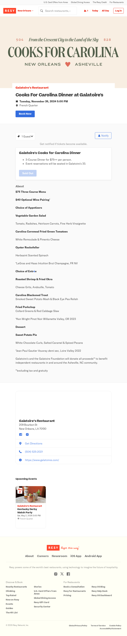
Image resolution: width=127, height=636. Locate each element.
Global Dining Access (80, 2)
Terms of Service (98, 623)
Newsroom (59, 554)
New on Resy (12, 597)
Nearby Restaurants (16, 584)
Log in (118, 10)
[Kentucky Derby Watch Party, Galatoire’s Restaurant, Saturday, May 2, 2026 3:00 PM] (30, 508)
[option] (63, 52)
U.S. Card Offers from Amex (56, 2)
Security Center (42, 604)
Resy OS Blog (98, 584)
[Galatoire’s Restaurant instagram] (27, 432)
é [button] (34, 268)
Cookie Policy (115, 623)
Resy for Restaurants (75, 588)
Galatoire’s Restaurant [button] (32, 88)
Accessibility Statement (110, 626)
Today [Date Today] (95, 10)
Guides (9, 605)
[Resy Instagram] (55, 571)
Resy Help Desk (99, 588)
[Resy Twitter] (62, 571)
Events (9, 601)
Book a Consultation (74, 584)
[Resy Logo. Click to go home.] (9, 11)
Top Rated (11, 592)
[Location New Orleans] (28, 10)
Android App (93, 554)
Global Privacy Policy (78, 623)
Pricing (67, 592)
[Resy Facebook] (68, 571)
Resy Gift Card (41, 599)
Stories (38, 584)
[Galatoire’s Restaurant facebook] (20, 432)
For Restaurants (117, 2)
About (29, 554)
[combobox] (57, 11)
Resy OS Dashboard (102, 592)
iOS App (75, 554)
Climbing (10, 588)
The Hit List (12, 610)
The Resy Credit (100, 2)
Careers (42, 554)
